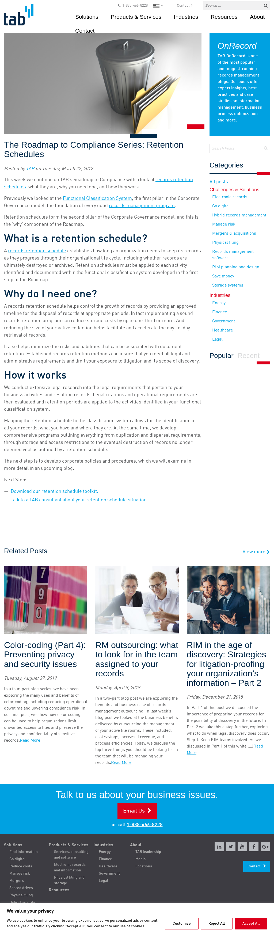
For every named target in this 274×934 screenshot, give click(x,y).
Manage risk (223, 224)
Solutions (86, 17)
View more (256, 552)
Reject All (216, 923)
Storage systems (227, 285)
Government (223, 321)
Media (140, 859)
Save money (223, 276)
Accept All (251, 923)
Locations (143, 866)
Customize (182, 923)
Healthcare (222, 330)
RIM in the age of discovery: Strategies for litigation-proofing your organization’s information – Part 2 (226, 664)
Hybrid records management (239, 215)
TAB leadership (148, 852)
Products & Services (136, 17)
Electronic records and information (70, 867)
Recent (249, 356)
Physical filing (225, 243)
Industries (186, 17)
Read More (30, 740)
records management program (142, 205)
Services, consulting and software (71, 854)
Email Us (134, 811)
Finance (219, 312)
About (257, 17)
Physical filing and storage (69, 880)
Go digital (221, 206)
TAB (30, 168)
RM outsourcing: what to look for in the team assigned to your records (136, 659)
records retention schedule (37, 251)
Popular (222, 356)
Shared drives (21, 888)
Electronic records (229, 197)
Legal (217, 339)
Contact (183, 5)
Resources (224, 17)
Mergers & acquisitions (234, 233)
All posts (219, 182)
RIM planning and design (235, 267)
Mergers (16, 881)
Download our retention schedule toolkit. (54, 491)
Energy (219, 303)
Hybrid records (22, 902)
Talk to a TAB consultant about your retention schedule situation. (79, 500)
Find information (23, 852)
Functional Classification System (97, 198)
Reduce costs (20, 866)
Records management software (233, 255)
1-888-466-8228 (135, 5)
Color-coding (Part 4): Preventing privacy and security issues (45, 655)
